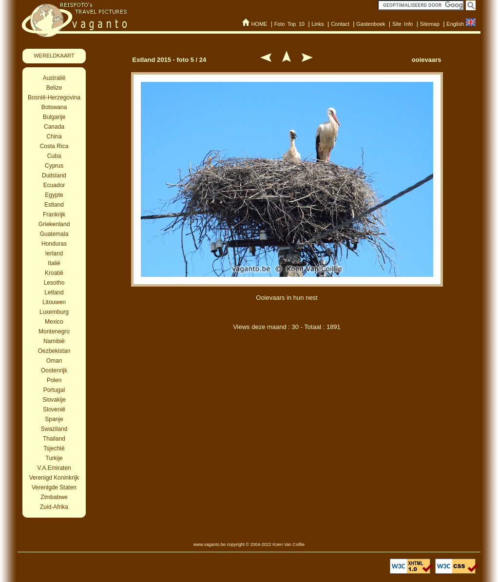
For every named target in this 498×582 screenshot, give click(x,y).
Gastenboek (370, 24)
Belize (54, 87)
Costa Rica (54, 146)
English (455, 24)
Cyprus (54, 165)
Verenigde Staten (54, 487)
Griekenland (54, 224)
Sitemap (430, 24)
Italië (54, 263)
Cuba (54, 156)
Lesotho (54, 282)
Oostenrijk (54, 370)
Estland (54, 204)
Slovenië (54, 409)
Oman (54, 360)
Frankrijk (54, 214)
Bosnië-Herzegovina (54, 97)
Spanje (54, 419)
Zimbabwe (53, 497)
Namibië (54, 341)
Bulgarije (54, 117)
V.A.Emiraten (54, 468)
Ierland (54, 253)
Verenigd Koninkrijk (54, 477)
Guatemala (54, 234)
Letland (53, 292)
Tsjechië (53, 448)
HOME (259, 24)
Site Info (402, 24)
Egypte (54, 195)
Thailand (54, 438)
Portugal (54, 390)
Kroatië (54, 273)
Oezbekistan (54, 351)
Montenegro (54, 331)
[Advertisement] (287, 389)
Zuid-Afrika (54, 507)
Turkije (54, 458)
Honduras (54, 243)
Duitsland (54, 175)
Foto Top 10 (289, 24)
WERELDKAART (54, 55)
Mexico (54, 321)
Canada (54, 126)
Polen (54, 380)
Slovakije (54, 399)
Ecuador (54, 185)
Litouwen (54, 302)
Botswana (54, 107)
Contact (340, 24)
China (53, 136)
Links (317, 24)
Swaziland (54, 429)
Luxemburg (54, 312)
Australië (54, 78)
